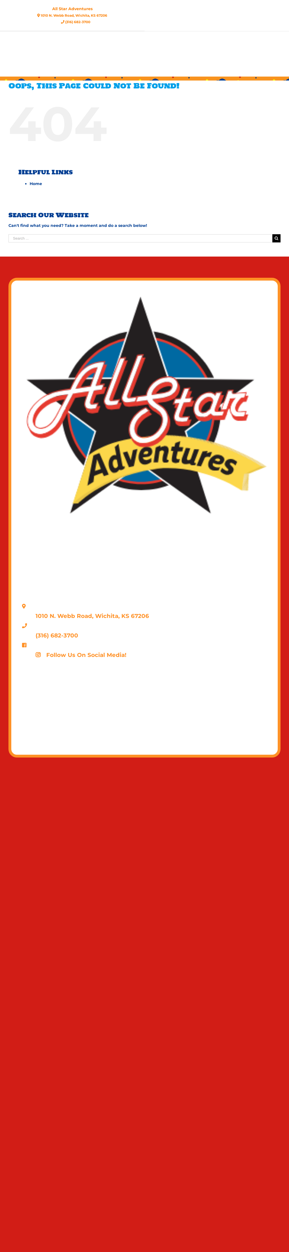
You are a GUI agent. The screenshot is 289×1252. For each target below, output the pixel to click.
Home (36, 183)
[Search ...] (140, 238)
